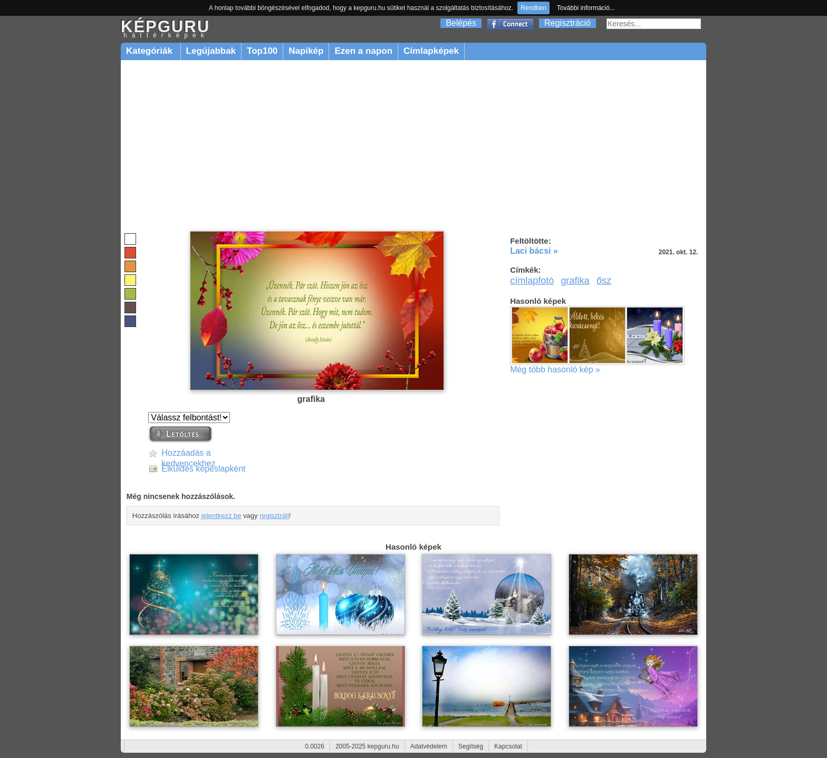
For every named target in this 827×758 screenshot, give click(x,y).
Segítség (470, 746)
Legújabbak (211, 51)
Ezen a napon (363, 51)
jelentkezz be (221, 516)
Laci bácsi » (534, 250)
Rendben (533, 8)
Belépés (461, 22)
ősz (604, 280)
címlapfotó (532, 280)
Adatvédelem (428, 746)
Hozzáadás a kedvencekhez (188, 453)
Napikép (306, 51)
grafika (575, 280)
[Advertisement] (413, 146)
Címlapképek (431, 51)
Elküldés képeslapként (203, 468)
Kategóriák (150, 51)
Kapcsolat (508, 746)
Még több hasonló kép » (555, 369)
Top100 (262, 51)
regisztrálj (274, 516)
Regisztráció (567, 22)
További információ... (586, 8)
